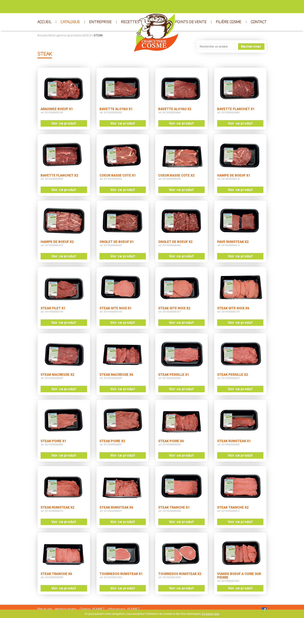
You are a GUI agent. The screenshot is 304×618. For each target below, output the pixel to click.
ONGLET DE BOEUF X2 (175, 242)
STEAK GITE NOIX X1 (115, 308)
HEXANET (98, 609)
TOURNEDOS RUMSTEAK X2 (179, 574)
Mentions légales (66, 609)
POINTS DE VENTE (190, 22)
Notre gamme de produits (65, 35)
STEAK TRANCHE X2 (233, 507)
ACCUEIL (44, 22)
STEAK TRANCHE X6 (56, 574)
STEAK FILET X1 (53, 308)
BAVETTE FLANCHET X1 (236, 109)
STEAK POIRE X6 (171, 441)
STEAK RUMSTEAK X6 (116, 507)
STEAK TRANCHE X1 (174, 507)
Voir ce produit (63, 123)
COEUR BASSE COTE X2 (176, 175)
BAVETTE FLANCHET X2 (59, 175)
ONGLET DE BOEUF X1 (117, 242)
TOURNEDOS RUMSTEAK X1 (121, 574)
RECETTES (130, 22)
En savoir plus (210, 613)
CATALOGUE (70, 22)
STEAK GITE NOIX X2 (174, 308)
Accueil (42, 35)
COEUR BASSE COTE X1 (118, 175)
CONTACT (259, 22)
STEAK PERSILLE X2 (232, 375)
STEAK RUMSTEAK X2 (57, 507)
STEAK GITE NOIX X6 (233, 308)
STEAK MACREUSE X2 (57, 375)
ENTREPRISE (100, 22)
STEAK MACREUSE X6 (116, 375)
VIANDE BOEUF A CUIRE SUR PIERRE (239, 575)
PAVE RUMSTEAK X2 (233, 242)
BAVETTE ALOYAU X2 (174, 109)
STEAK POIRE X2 (112, 441)
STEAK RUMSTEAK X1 (234, 441)
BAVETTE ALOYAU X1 (116, 109)
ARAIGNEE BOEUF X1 (57, 109)
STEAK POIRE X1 (53, 441)
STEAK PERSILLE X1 (173, 375)
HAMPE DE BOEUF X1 (233, 175)
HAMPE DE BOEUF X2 (57, 242)
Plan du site (44, 609)
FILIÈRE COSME (228, 22)
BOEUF (87, 35)
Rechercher (251, 46)
